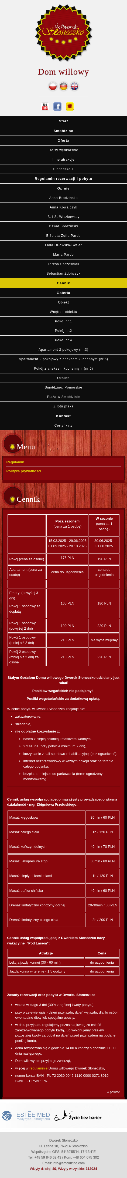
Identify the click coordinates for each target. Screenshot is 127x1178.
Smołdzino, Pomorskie (63, 387)
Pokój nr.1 (63, 321)
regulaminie (38, 1068)
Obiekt (63, 302)
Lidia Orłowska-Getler (63, 245)
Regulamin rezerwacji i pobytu (63, 179)
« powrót (113, 1092)
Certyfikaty (63, 425)
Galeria (63, 293)
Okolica (63, 378)
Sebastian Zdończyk (63, 273)
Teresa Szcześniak (63, 264)
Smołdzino (64, 131)
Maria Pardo (63, 254)
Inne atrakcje (64, 159)
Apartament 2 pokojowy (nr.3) (63, 350)
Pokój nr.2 (63, 331)
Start (63, 121)
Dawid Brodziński (63, 226)
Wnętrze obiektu (63, 312)
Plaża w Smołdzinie (63, 397)
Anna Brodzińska (63, 198)
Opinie (63, 188)
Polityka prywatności (23, 471)
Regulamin (15, 462)
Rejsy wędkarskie (63, 150)
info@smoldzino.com (69, 1163)
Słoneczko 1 (63, 169)
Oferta (64, 141)
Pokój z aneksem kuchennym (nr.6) (63, 368)
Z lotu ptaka (63, 406)
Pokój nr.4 (63, 340)
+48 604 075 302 (86, 1157)
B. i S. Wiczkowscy (63, 217)
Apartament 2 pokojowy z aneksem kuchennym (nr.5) (63, 359)
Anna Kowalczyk (63, 207)
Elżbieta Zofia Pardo (63, 236)
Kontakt (63, 416)
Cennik (63, 283)
